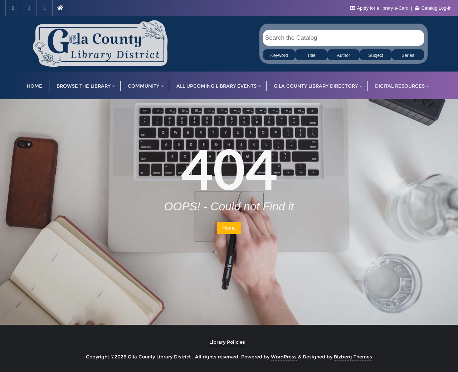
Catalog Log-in (433, 8)
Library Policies (227, 342)
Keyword (279, 55)
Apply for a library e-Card (380, 8)
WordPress (284, 356)
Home (228, 228)
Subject (375, 55)
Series (407, 55)
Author (343, 55)
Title (311, 55)
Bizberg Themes (353, 356)
